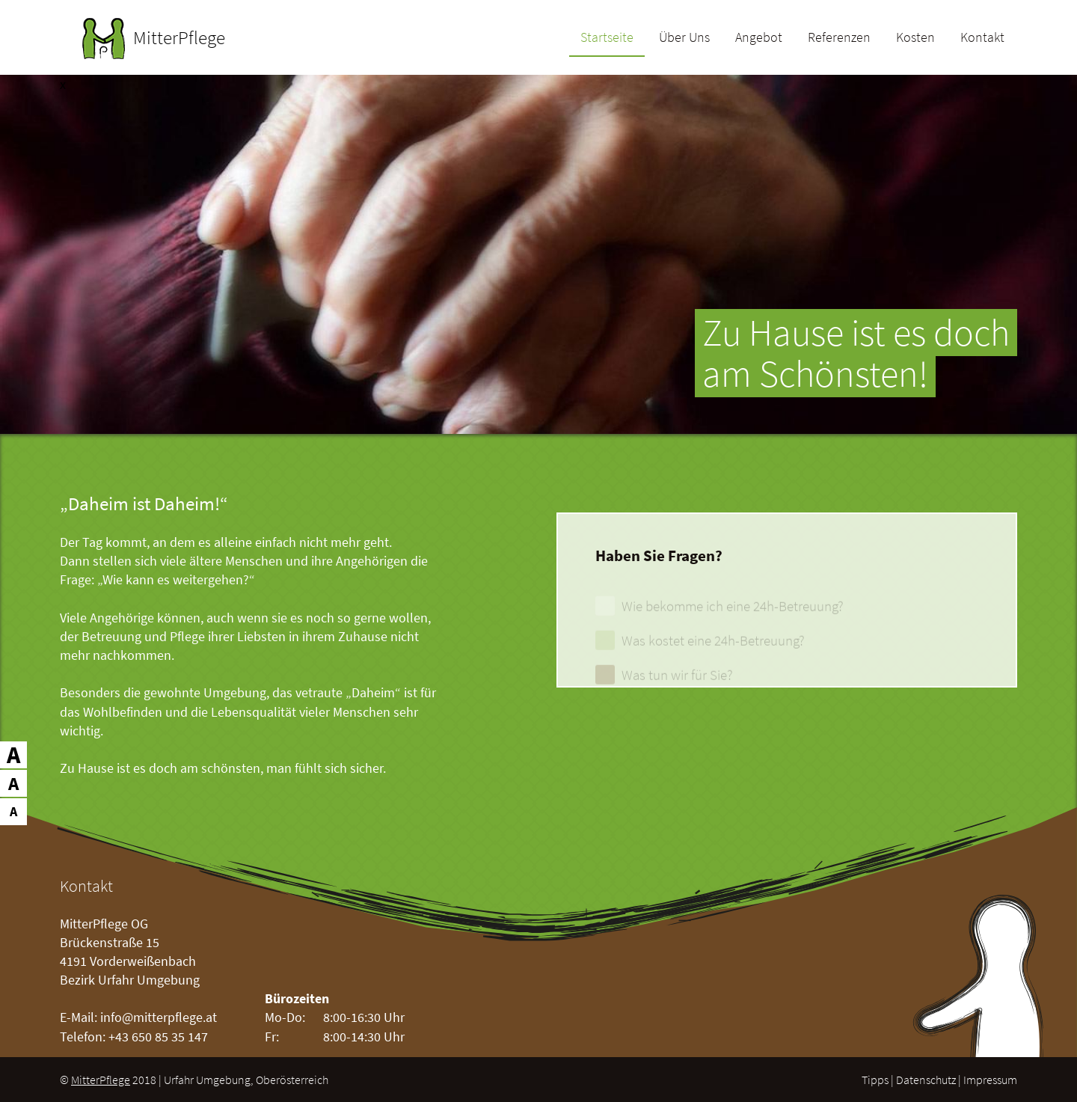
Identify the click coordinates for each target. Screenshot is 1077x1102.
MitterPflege (100, 1079)
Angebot (758, 38)
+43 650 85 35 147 (158, 1036)
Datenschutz (926, 1079)
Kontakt (982, 38)
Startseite (606, 38)
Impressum (990, 1079)
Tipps (875, 1079)
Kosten (915, 38)
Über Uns (684, 38)
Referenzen (839, 38)
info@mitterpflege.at (158, 1017)
